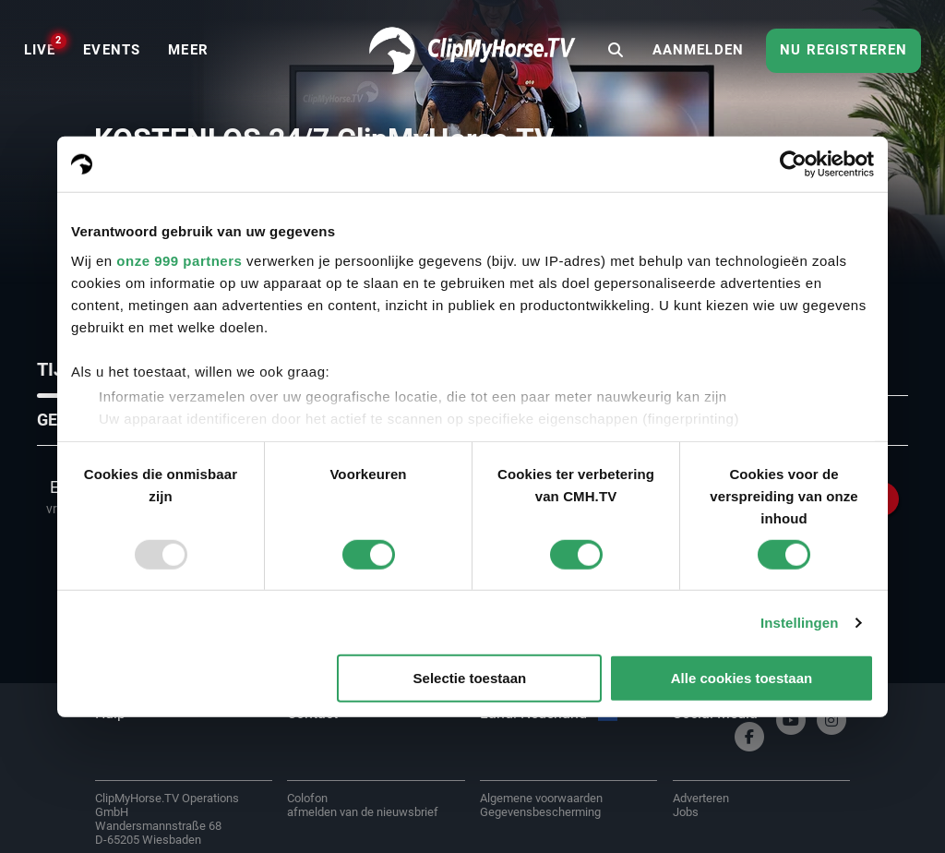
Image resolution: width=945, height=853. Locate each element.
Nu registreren (843, 50)
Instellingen (799, 623)
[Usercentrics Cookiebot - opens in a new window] (793, 164)
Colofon (307, 798)
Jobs (686, 812)
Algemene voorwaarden (541, 798)
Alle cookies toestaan (741, 678)
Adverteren (701, 798)
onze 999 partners (179, 260)
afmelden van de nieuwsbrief (362, 812)
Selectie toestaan (470, 678)
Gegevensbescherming (540, 812)
